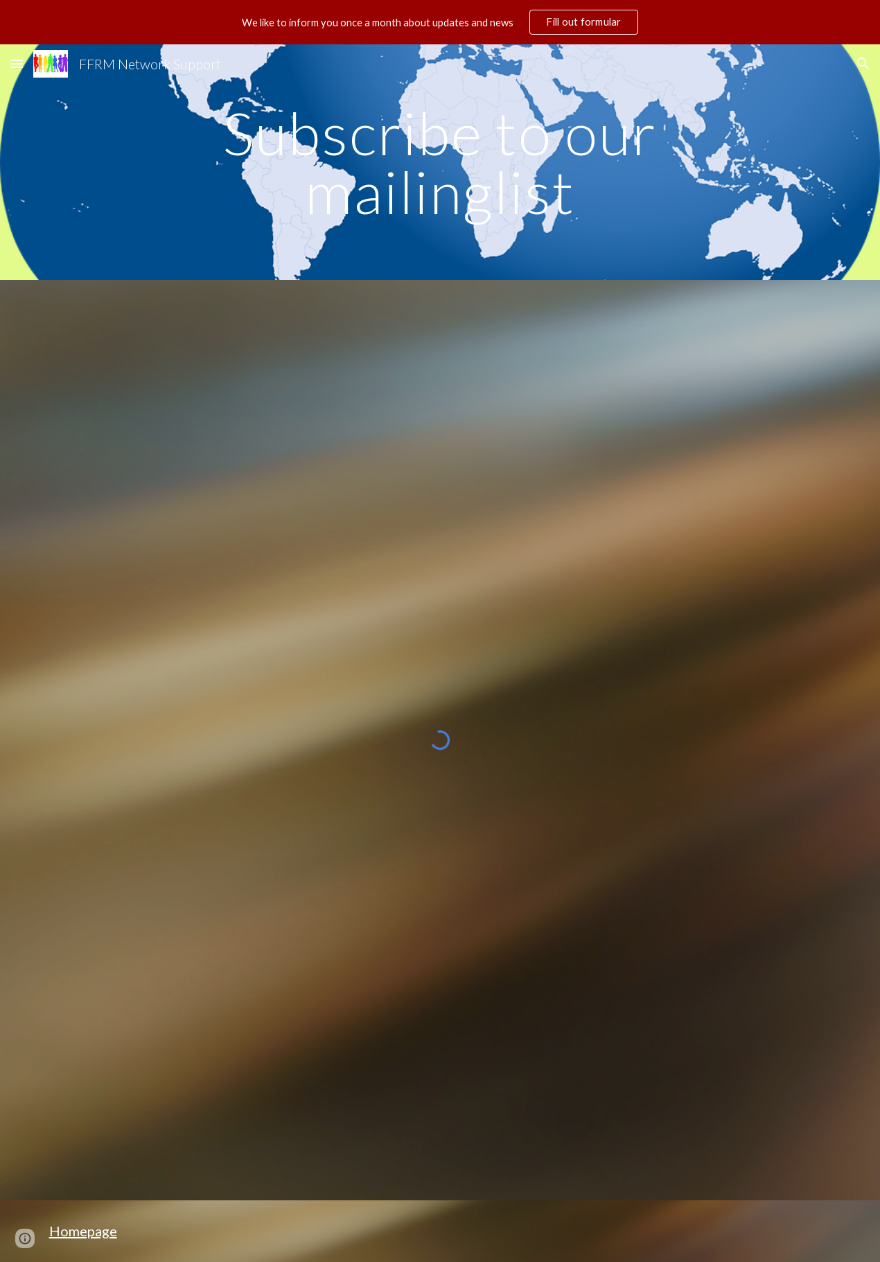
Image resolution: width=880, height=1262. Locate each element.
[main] (440, 162)
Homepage (83, 1230)
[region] (440, 22)
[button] (16, 63)
